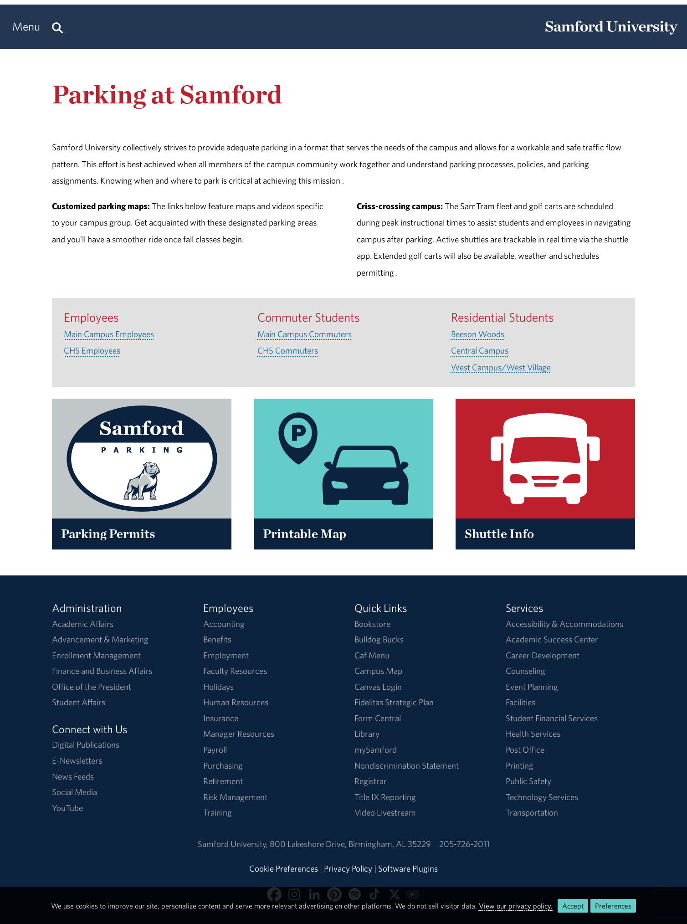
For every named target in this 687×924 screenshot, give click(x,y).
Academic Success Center (552, 639)
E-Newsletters (77, 760)
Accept (573, 905)
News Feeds (73, 776)
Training (217, 812)
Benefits (217, 639)
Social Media (74, 791)
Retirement (223, 780)
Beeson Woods (477, 334)
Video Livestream (385, 812)
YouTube (67, 807)
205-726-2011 (464, 843)
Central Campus (479, 350)
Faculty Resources (235, 670)
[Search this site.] (57, 27)
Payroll (215, 749)
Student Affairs (78, 702)
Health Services (533, 733)
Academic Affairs (82, 623)
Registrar (370, 780)
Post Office (525, 749)
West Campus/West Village (501, 367)
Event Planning (532, 686)
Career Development (542, 655)
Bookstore (372, 623)
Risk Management (235, 796)
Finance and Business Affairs (102, 670)
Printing (519, 765)
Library (366, 733)
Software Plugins (408, 868)
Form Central (377, 718)
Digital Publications (85, 744)
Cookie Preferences (283, 868)
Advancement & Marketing (100, 639)
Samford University (234, 843)
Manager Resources (238, 733)
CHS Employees (92, 350)
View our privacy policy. (516, 905)
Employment (226, 655)
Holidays (218, 686)
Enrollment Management (96, 655)
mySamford (375, 749)
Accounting (224, 623)
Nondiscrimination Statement (406, 765)
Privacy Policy (348, 868)
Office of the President (91, 686)
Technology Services (542, 796)
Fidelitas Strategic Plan (394, 702)
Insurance (220, 718)
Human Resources (235, 702)
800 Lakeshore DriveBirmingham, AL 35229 (350, 843)
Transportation (532, 812)
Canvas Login (378, 686)
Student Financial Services (552, 718)
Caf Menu (372, 655)
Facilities (520, 702)
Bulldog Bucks (379, 639)
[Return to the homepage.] (611, 34)
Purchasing (223, 765)
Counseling (525, 670)
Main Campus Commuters (304, 334)
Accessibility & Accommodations (564, 623)
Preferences (613, 905)
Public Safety (528, 780)
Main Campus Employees (109, 334)
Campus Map (378, 670)
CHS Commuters (287, 350)
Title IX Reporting (385, 796)
